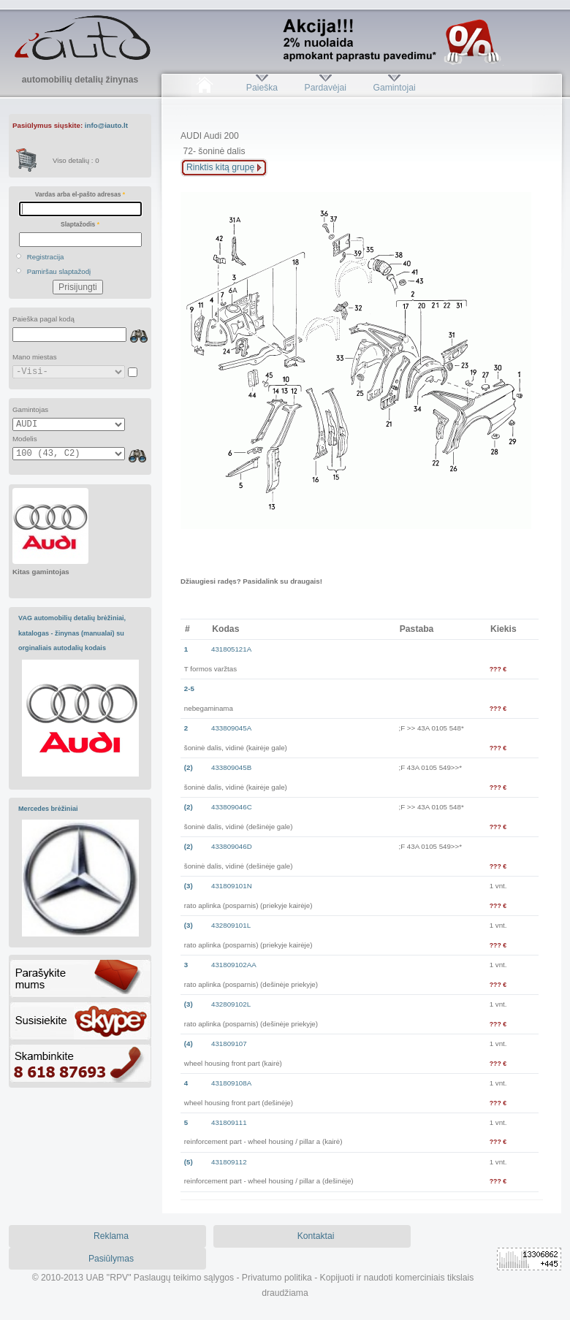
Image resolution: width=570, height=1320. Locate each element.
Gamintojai (394, 88)
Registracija (45, 257)
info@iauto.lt (106, 125)
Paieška (262, 88)
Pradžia (204, 88)
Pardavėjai (325, 88)
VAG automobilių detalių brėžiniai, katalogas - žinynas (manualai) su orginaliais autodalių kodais (72, 633)
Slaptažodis (80, 224)
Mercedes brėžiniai (48, 808)
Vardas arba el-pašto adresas (80, 194)
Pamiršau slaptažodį (59, 271)
